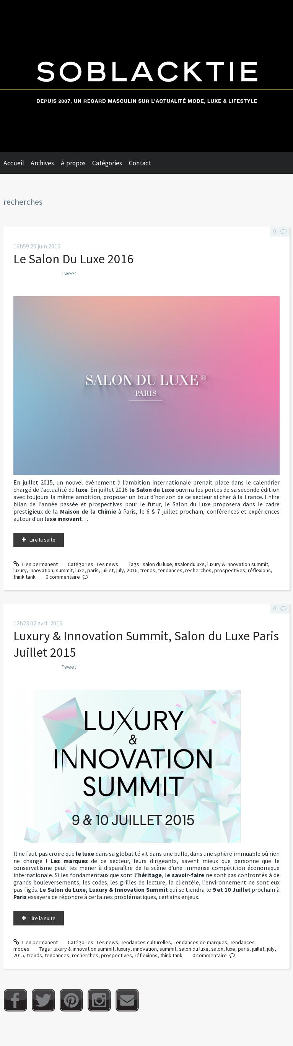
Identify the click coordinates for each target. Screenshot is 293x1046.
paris (93, 570)
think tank (24, 576)
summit (64, 570)
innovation (41, 570)
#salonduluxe (190, 564)
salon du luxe (157, 564)
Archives (42, 163)
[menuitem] (17, 163)
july (120, 570)
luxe (80, 570)
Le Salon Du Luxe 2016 (73, 259)
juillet (107, 570)
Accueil (13, 163)
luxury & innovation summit (237, 564)
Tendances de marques (200, 942)
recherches (198, 570)
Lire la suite (42, 539)
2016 (132, 570)
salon (217, 948)
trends (147, 570)
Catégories (107, 163)
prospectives (229, 570)
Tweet (69, 273)
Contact (140, 163)
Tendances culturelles (146, 942)
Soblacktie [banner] (146, 76)
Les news (107, 564)
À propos (73, 163)
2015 (18, 955)
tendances (170, 570)
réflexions (259, 570)
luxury (20, 570)
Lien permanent (35, 564)
